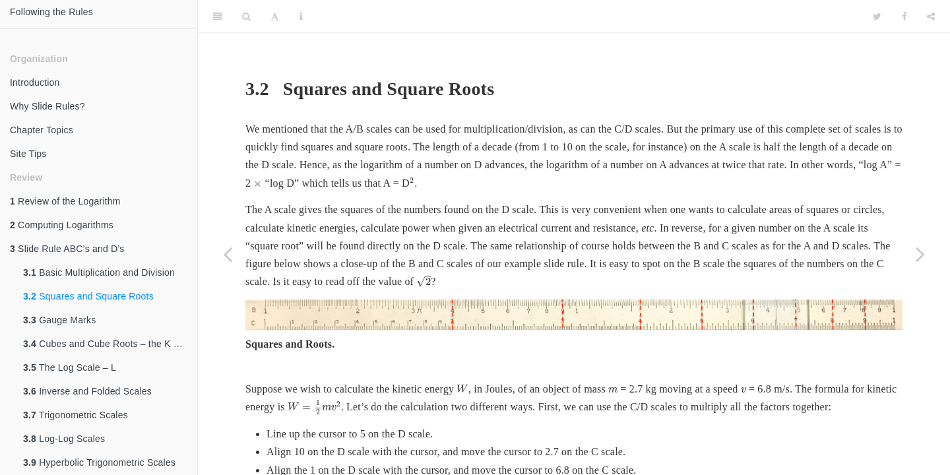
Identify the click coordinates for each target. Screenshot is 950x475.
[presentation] (257, 184)
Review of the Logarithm (65, 201)
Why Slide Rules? (47, 106)
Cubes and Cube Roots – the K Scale (110, 343)
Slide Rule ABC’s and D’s (67, 248)
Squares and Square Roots (88, 296)
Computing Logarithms (61, 225)
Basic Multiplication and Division (99, 272)
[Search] (246, 16)
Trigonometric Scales (75, 415)
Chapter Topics (41, 130)
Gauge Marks (59, 320)
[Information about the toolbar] (301, 16)
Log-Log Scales (64, 438)
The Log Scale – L (69, 367)
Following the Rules (51, 12)
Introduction (35, 82)
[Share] (931, 16)
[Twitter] (877, 16)
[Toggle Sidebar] (217, 16)
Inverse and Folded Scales (87, 391)
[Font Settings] (275, 16)
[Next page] (920, 254)
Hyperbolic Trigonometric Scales (99, 462)
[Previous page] (227, 254)
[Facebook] (904, 16)
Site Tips (28, 153)
